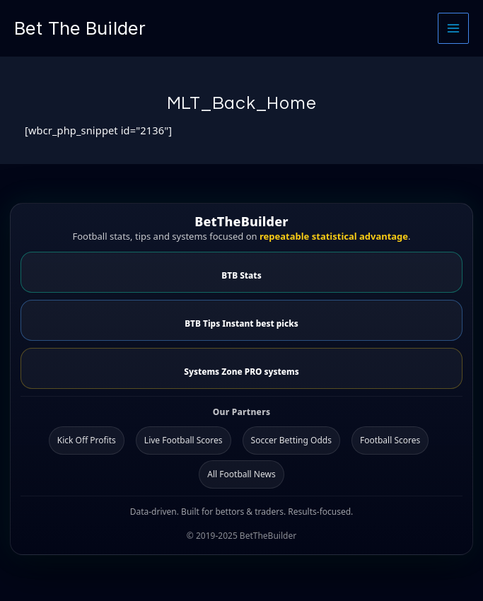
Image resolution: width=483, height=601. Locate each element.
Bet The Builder (80, 28)
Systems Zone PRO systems (241, 371)
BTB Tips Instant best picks (241, 323)
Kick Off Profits (86, 440)
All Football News (241, 474)
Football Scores (390, 440)
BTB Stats (241, 275)
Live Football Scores (183, 440)
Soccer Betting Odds (291, 440)
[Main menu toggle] (453, 28)
